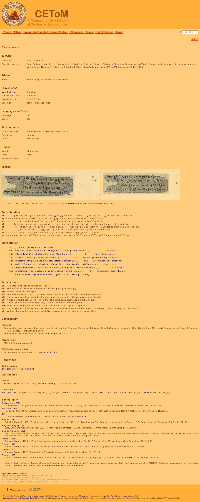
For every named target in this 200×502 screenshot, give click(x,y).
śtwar (78, 267)
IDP (3, 369)
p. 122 (73, 383)
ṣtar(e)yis (37, 260)
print (194, 39)
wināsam (114, 257)
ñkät (119, 271)
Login (118, 32)
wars (21, 257)
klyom (57, 274)
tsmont (37, 250)
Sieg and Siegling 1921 (13, 383)
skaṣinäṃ (30, 257)
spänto (28, 250)
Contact (108, 32)
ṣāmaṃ (54, 264)
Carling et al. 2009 (57, 333)
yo (73, 260)
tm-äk (41, 267)
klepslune (72, 250)
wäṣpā (45, 264)
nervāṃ (67, 260)
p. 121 (64, 383)
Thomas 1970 (96, 392)
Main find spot (9, 92)
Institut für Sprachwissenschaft (37, 496)
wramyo (51, 250)
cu (101, 257)
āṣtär (63, 274)
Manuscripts (30, 32)
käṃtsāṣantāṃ (72, 264)
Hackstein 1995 (9, 392)
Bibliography (76, 32)
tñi (68, 274)
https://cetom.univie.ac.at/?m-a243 (100, 67)
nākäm (58, 254)
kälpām (104, 254)
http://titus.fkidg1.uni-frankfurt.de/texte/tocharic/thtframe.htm (54, 465)
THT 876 (11, 369)
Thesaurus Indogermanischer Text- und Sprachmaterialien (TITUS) (86, 203)
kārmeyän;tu (88, 267)
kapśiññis (28, 254)
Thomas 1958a (70, 392)
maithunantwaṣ (28, 267)
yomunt (96, 257)
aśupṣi (118, 267)
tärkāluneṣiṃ (41, 254)
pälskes (18, 254)
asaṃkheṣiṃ (24, 260)
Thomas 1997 (151, 392)
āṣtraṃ (27, 264)
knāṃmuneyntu (25, 271)
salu (51, 260)
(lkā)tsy (30, 247)
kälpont (57, 260)
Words (43, 32)
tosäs (17, 264)
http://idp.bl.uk (79, 416)
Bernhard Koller (109, 496)
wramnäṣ (47, 274)
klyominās (37, 274)
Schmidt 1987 (50, 352)
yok (46, 267)
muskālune (24, 274)
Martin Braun (83, 496)
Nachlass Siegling (58, 32)
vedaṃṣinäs (68, 267)
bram (113, 271)
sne (64, 250)
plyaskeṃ (49, 271)
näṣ (105, 257)
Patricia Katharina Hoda (130, 496)
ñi (60, 264)
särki (96, 254)
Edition (17, 32)
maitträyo (19, 250)
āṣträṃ (60, 271)
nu (123, 271)
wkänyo (41, 257)
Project (7, 32)
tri (16, 260)
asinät (38, 247)
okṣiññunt (51, 257)
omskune (116, 260)
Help (99, 32)
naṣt (58, 250)
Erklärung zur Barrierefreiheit (30, 498)
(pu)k (17, 267)
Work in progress (11, 47)
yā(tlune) (83, 274)
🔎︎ (179, 32)
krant (44, 250)
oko (44, 260)
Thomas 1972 (125, 392)
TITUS (20, 369)
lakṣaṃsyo (49, 247)
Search (89, 32)
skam (74, 274)
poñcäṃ (106, 260)
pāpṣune (39, 271)
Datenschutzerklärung (10, 498)
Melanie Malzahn (60, 496)
